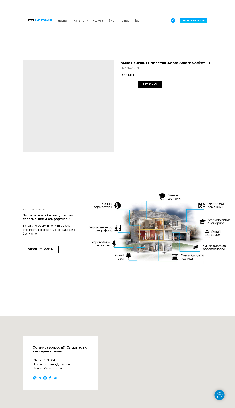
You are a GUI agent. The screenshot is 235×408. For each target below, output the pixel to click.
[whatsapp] (35, 378)
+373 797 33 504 (44, 360)
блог (112, 20)
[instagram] (45, 378)
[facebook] (50, 378)
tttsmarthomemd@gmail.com (52, 364)
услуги (98, 20)
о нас (125, 20)
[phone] (173, 20)
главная (62, 20)
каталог (80, 20)
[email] (55, 378)
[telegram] (40, 378)
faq (137, 20)
